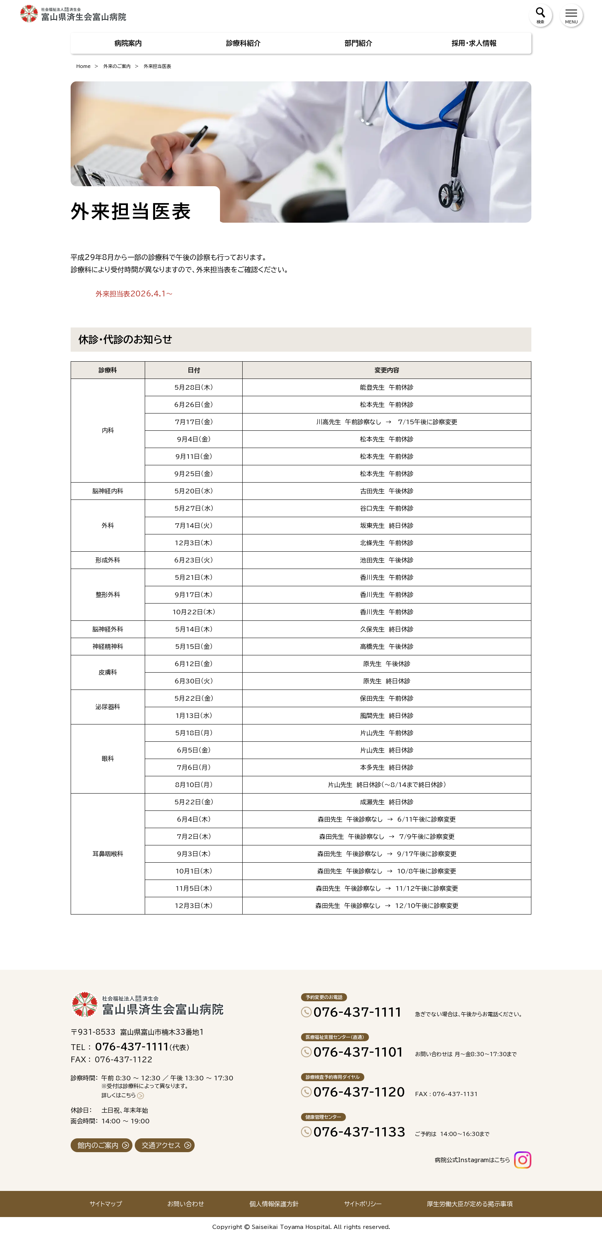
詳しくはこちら (118, 1095)
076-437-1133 (359, 1131)
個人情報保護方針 (274, 1204)
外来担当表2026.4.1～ (134, 293)
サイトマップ (105, 1204)
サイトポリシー (363, 1204)
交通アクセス (161, 1145)
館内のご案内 (98, 1145)
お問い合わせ (185, 1204)
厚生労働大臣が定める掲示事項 (470, 1204)
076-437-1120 (359, 1092)
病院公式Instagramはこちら (472, 1160)
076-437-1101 (358, 1052)
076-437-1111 (357, 1012)
